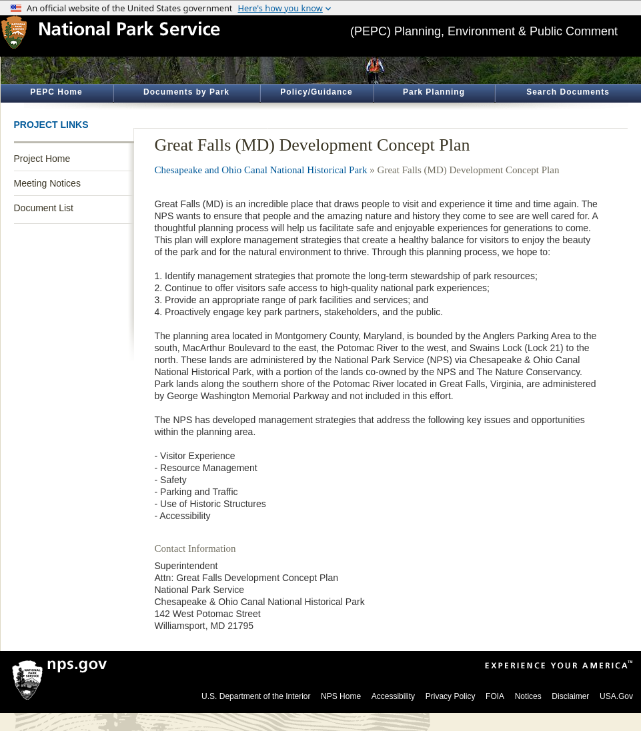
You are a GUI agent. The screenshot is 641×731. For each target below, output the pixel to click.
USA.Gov (616, 696)
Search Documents (568, 92)
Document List (43, 208)
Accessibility (393, 696)
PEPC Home (56, 92)
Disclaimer (570, 696)
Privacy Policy (451, 696)
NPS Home (341, 696)
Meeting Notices (47, 183)
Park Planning (434, 92)
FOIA (495, 696)
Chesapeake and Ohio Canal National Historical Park (261, 170)
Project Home (42, 158)
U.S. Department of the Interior (255, 696)
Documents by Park (186, 92)
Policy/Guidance (316, 92)
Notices (528, 696)
